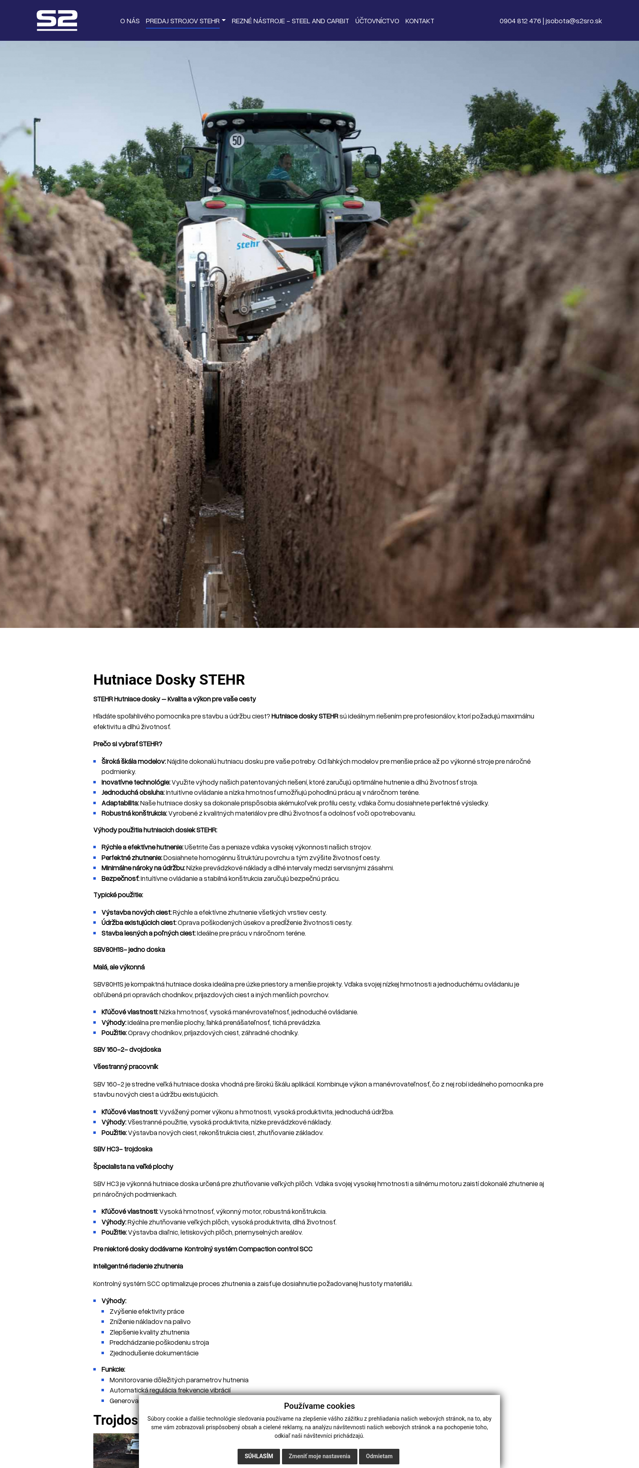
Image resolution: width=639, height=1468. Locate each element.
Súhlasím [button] (259, 1456)
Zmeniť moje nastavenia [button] (319, 1456)
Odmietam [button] (379, 1456)
